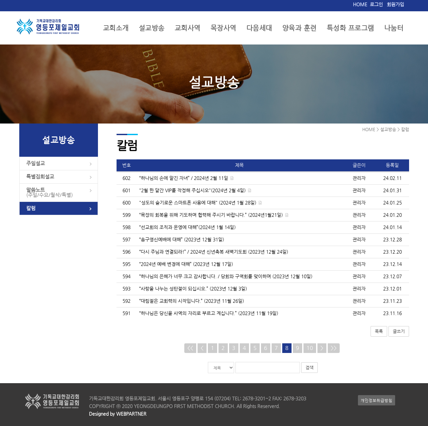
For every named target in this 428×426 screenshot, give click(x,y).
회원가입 (395, 4)
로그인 (376, 4)
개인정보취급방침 (376, 400)
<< (190, 348)
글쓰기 (399, 331)
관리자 (359, 178)
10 (309, 348)
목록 (379, 331)
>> (334, 348)
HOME (360, 4)
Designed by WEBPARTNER (117, 414)
